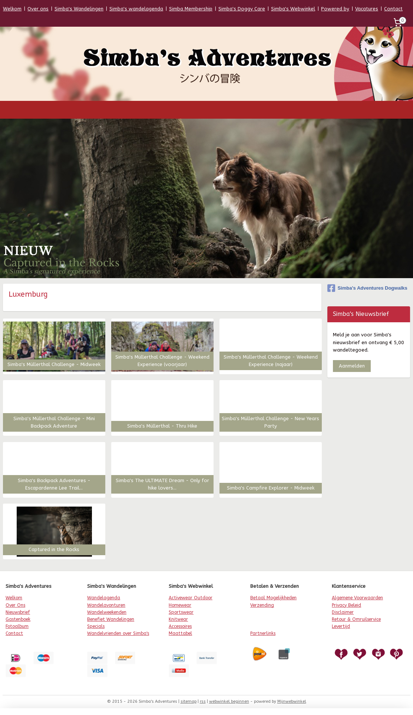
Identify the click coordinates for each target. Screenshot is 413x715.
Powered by (335, 8)
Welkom (12, 8)
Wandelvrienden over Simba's (118, 633)
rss (203, 701)
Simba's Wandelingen (78, 8)
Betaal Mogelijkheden (273, 597)
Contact (393, 8)
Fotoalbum (17, 626)
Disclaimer (343, 612)
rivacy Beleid (347, 605)
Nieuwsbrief (18, 612)
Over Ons (15, 605)
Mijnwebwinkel (291, 701)
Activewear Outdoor (190, 597)
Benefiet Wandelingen (110, 619)
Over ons (38, 8)
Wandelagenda (103, 597)
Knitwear (178, 619)
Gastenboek (18, 619)
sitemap (188, 701)
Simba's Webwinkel (293, 8)
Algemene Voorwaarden (357, 597)
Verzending (262, 605)
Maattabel (180, 633)
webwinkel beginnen (229, 701)
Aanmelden (352, 366)
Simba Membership (190, 8)
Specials (96, 626)
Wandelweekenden (106, 612)
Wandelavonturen (106, 605)
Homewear (180, 605)
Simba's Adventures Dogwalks (367, 288)
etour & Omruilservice (357, 619)
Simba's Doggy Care (241, 8)
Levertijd (341, 626)
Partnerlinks (262, 633)
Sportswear (181, 612)
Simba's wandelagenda (136, 8)
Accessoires (180, 626)
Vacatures (366, 8)
